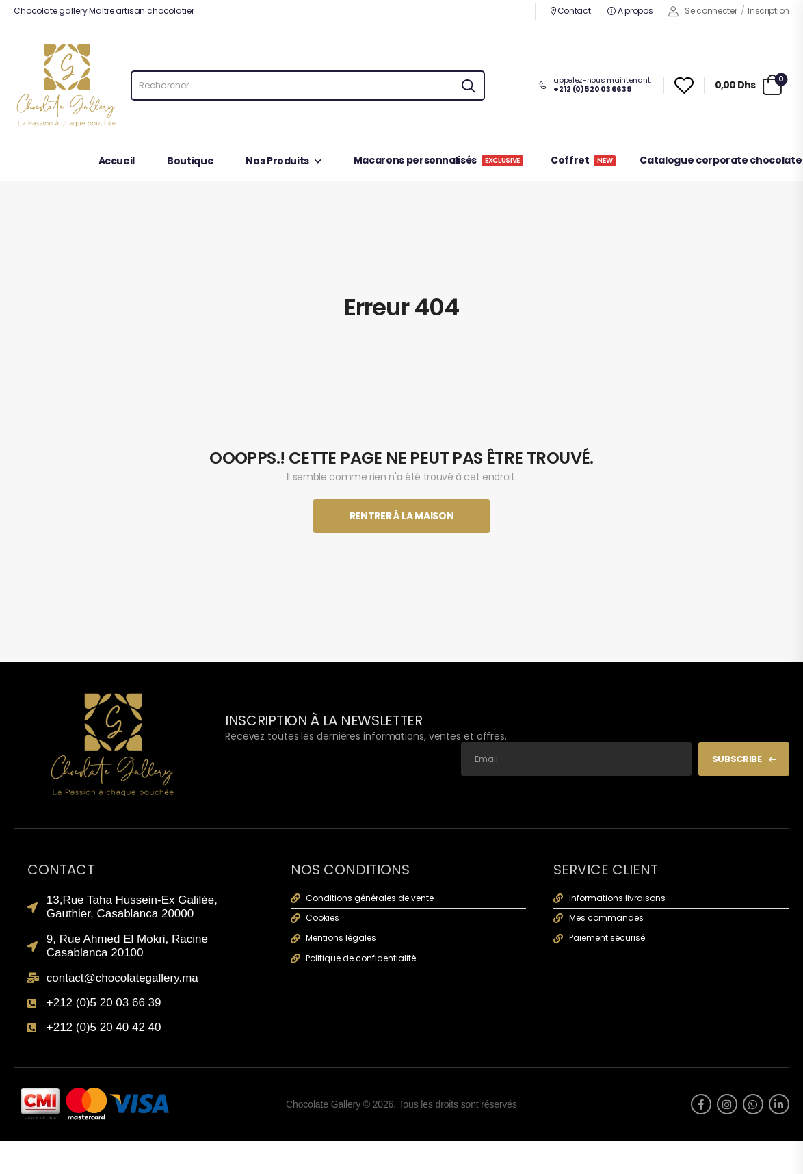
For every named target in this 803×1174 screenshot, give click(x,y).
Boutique (190, 162)
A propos (630, 10)
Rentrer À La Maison (401, 516)
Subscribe (737, 759)
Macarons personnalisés (438, 161)
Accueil (116, 162)
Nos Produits (277, 162)
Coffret (583, 161)
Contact (570, 10)
